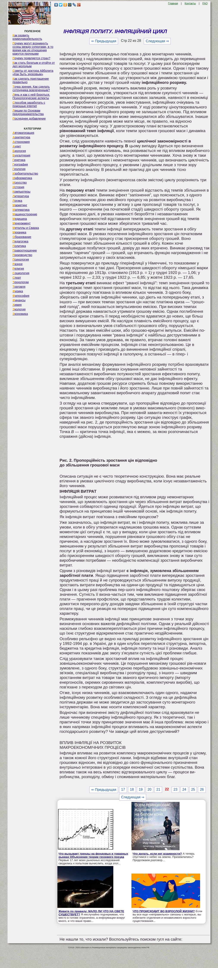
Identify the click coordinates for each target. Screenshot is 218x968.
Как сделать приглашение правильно (31, 80)
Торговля (19, 286)
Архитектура (21, 137)
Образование (22, 237)
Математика (21, 209)
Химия (17, 305)
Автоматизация (23, 132)
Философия (21, 295)
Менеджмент (22, 223)
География (20, 164)
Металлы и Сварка (26, 228)
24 (184, 789)
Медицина (20, 218)
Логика (17, 200)
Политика (19, 246)
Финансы (19, 300)
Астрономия (21, 142)
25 (193, 789)
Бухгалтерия (21, 155)
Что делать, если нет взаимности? (157, 853)
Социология (21, 273)
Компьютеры (21, 191)
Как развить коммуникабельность (27, 37)
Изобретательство (25, 173)
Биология (19, 151)
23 (175, 789)
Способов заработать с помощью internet (29, 104)
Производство (22, 255)
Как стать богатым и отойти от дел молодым (34, 64)
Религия (18, 268)
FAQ (205, 3)
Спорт (17, 277)
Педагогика (20, 241)
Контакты (190, 3)
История (18, 187)
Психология (21, 259)
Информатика (22, 178)
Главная (173, 3)
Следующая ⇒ (157, 41)
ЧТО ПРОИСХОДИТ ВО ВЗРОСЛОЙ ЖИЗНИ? (164, 911)
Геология (19, 169)
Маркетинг (20, 205)
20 (150, 789)
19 (141, 789)
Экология (19, 309)
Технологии (21, 282)
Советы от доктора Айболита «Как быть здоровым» (33, 72)
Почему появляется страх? (31, 58)
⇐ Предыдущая (103, 41)
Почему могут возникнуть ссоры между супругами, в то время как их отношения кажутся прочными (33, 48)
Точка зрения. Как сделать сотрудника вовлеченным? (31, 88)
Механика (19, 232)
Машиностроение (25, 214)
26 (202, 789)
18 (132, 789)
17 (123, 789)
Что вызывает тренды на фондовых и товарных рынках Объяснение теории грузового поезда (93, 855)
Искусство (20, 182)
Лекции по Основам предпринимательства (28, 112)
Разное (18, 264)
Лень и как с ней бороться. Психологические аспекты (31, 96)
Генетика (19, 160)
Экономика (20, 314)
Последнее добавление (29, 118)
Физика (18, 291)
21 (158, 789)
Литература (21, 196)
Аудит (17, 146)
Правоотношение (25, 250)
